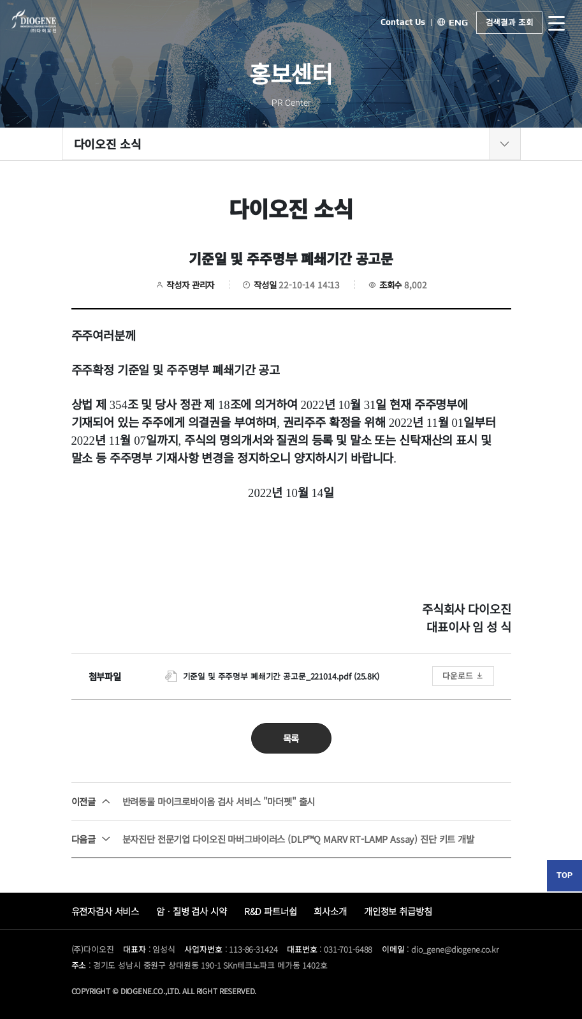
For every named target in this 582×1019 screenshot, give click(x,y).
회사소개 (330, 911)
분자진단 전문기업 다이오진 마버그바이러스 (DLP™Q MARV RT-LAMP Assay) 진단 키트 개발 (272, 839)
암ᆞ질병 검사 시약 (191, 911)
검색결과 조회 (510, 22)
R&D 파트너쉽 (270, 911)
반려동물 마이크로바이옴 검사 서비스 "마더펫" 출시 (193, 801)
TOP (564, 875)
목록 (291, 738)
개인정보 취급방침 (398, 911)
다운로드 (462, 675)
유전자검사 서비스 (105, 911)
